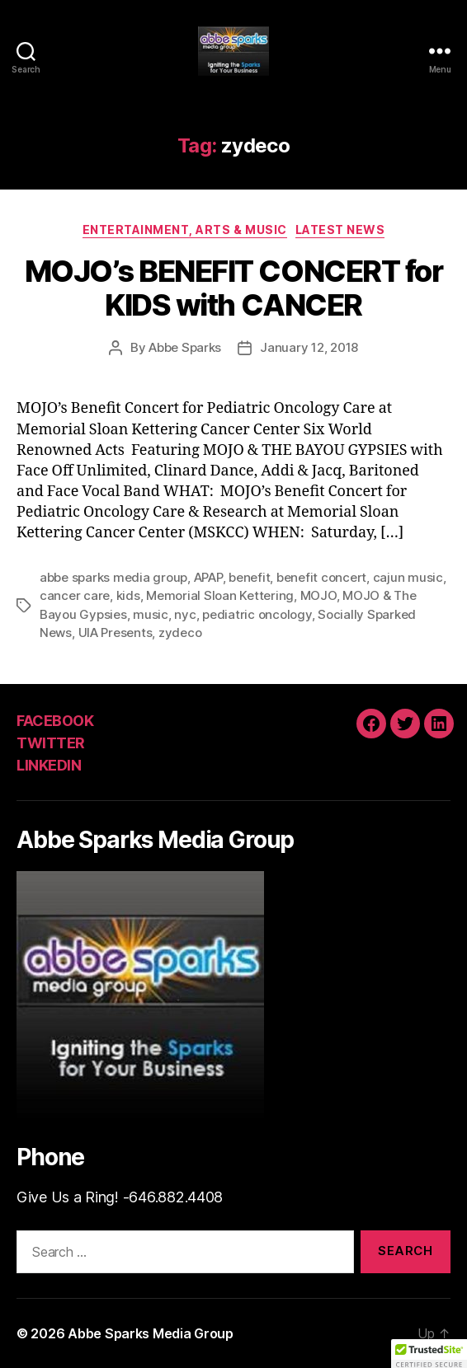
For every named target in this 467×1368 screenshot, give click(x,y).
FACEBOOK (55, 720)
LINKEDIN (49, 765)
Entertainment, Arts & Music (185, 230)
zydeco (179, 632)
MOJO (318, 595)
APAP (208, 577)
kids (128, 595)
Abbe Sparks (185, 347)
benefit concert (321, 577)
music (150, 614)
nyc (185, 614)
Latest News (340, 230)
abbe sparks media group (113, 577)
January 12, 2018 (309, 347)
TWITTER (51, 743)
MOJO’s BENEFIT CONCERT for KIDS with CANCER (233, 288)
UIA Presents (115, 632)
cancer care (75, 595)
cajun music (408, 577)
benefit (249, 577)
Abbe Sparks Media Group (151, 1333)
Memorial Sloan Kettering (220, 595)
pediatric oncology (256, 614)
